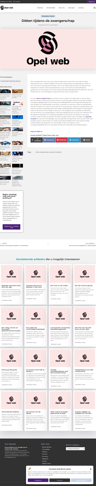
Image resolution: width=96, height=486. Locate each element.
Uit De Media (50, 8)
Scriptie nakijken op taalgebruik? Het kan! (83, 412)
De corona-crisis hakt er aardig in (35, 370)
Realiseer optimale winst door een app (11, 286)
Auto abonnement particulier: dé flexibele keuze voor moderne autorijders (5, 110)
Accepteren (38, 480)
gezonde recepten (56, 152)
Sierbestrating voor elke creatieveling (84, 370)
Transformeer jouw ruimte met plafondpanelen (5, 158)
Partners (40, 8)
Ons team (71, 8)
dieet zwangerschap (42, 152)
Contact (81, 8)
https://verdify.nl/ (36, 131)
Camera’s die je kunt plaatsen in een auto (34, 286)
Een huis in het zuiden (59, 285)
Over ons (62, 8)
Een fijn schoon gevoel (83, 285)
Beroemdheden (46, 447)
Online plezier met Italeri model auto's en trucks (5, 147)
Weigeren (60, 480)
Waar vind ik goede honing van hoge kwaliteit (17, 96)
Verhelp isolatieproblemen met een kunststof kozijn (59, 371)
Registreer (45, 458)
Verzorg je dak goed (9, 370)
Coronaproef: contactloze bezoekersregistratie (60, 328)
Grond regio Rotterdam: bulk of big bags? (17, 134)
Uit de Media (46, 449)
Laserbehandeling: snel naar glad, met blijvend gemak (17, 147)
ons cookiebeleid (48, 475)
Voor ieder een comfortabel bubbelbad (35, 328)
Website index (46, 463)
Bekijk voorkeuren (81, 480)
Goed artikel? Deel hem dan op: (11, 81)
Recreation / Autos (48, 16)
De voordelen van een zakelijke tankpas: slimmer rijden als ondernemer (16, 110)
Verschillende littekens (10, 412)
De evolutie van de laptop (33, 412)
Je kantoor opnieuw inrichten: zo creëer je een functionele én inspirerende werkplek (5, 135)
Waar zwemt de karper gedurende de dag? (59, 412)
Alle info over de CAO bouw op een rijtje (83, 328)
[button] (91, 469)
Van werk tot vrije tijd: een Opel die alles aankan (4, 182)
